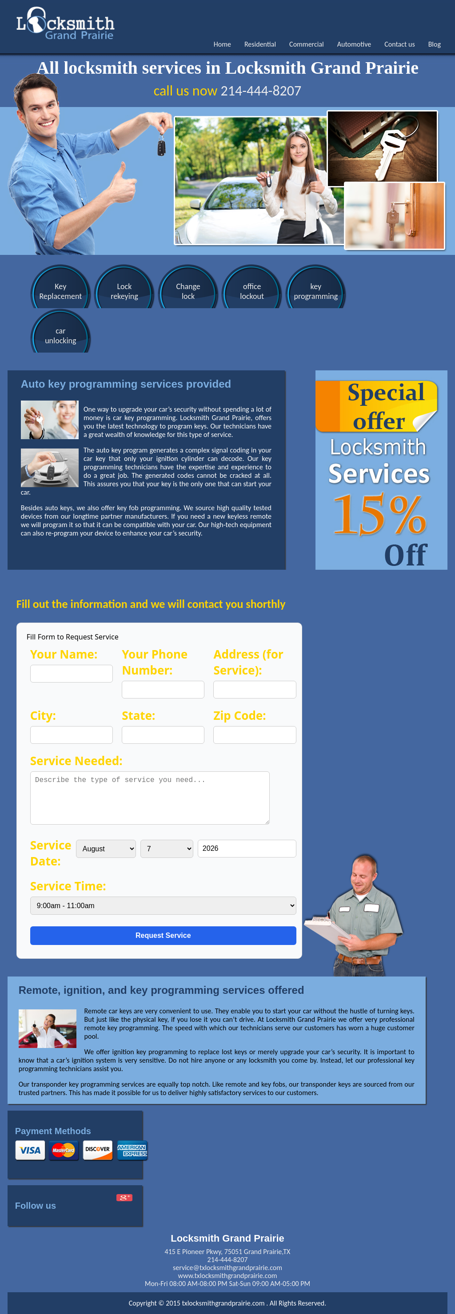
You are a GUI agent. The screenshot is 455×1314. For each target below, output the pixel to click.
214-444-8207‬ (260, 90)
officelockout (247, 291)
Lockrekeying (122, 291)
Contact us (399, 44)
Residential (260, 44)
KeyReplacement (60, 291)
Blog (434, 44)
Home (222, 44)
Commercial (306, 44)
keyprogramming (309, 291)
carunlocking (59, 335)
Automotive (354, 44)
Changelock (184, 291)
